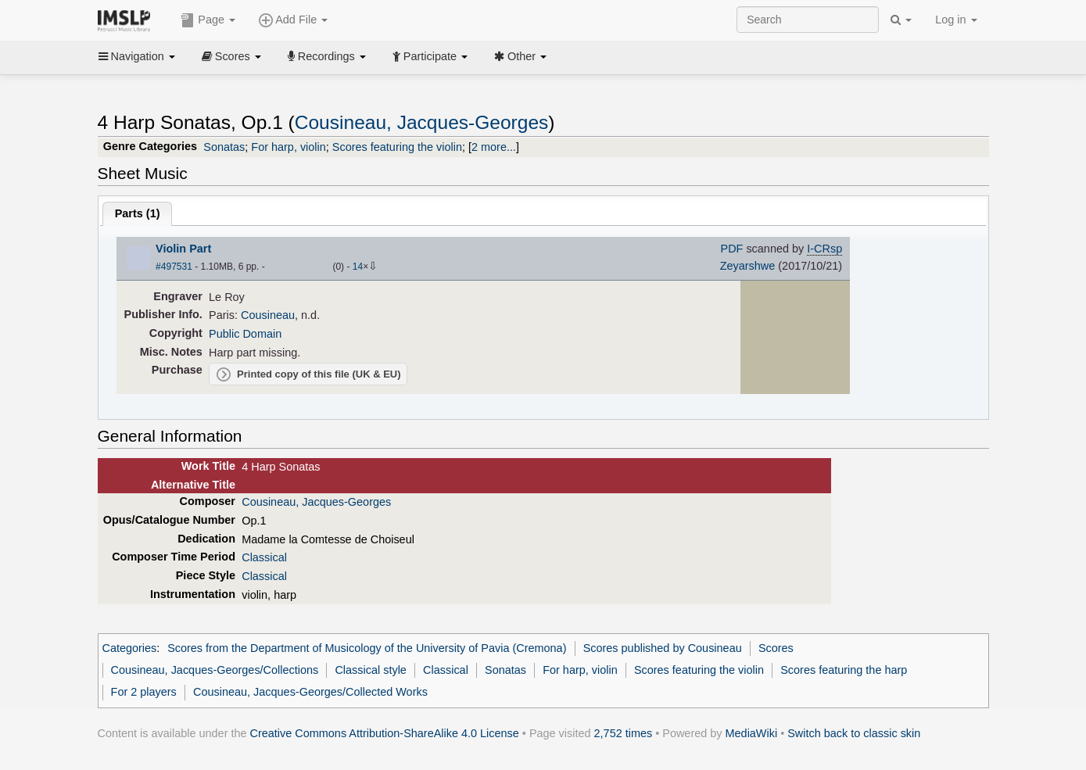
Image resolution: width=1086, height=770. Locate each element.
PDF (732, 248)
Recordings (327, 56)
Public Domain (245, 334)
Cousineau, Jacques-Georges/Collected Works (310, 692)
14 (358, 266)
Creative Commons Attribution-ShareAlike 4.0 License (384, 733)
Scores (231, 56)
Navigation (137, 56)
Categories (129, 648)
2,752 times (623, 733)
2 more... (493, 147)
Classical (264, 557)
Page (208, 20)
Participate (430, 56)
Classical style (370, 670)
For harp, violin (288, 147)
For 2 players (144, 692)
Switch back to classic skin (853, 733)
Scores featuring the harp (843, 670)
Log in (956, 19)
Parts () (137, 213)
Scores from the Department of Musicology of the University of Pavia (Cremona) (366, 648)
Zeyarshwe (748, 266)
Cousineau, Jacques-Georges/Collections (215, 670)
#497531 (174, 266)
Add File (293, 20)
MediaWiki (752, 733)
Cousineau (268, 315)
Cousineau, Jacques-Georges (422, 122)
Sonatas (224, 147)
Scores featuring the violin (397, 147)
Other (520, 56)
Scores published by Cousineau (662, 648)
